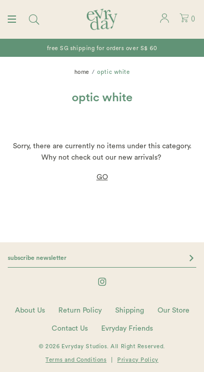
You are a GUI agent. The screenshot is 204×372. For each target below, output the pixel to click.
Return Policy (80, 310)
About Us (30, 310)
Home (81, 72)
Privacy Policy (138, 360)
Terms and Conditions (75, 360)
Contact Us (70, 328)
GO (102, 177)
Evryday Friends (127, 328)
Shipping (129, 310)
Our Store (174, 310)
